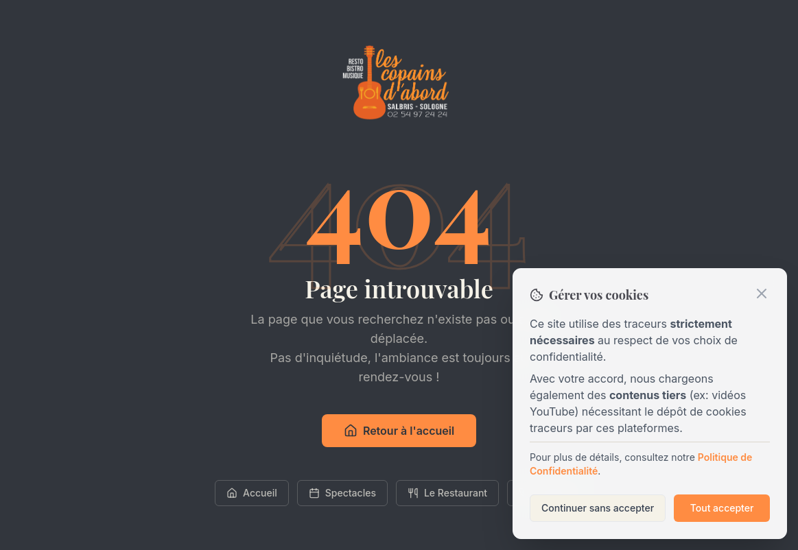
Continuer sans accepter (597, 508)
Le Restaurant (447, 493)
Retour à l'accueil (399, 431)
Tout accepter (722, 508)
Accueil (251, 493)
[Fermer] (761, 293)
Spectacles (342, 493)
